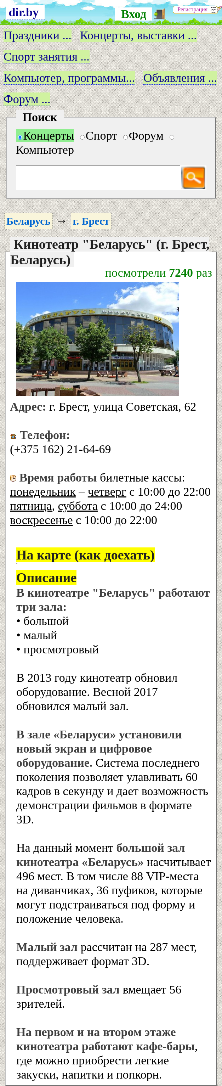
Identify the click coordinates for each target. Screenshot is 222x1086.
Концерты (46, 135)
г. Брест (91, 221)
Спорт (98, 135)
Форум (143, 135)
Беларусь (28, 221)
